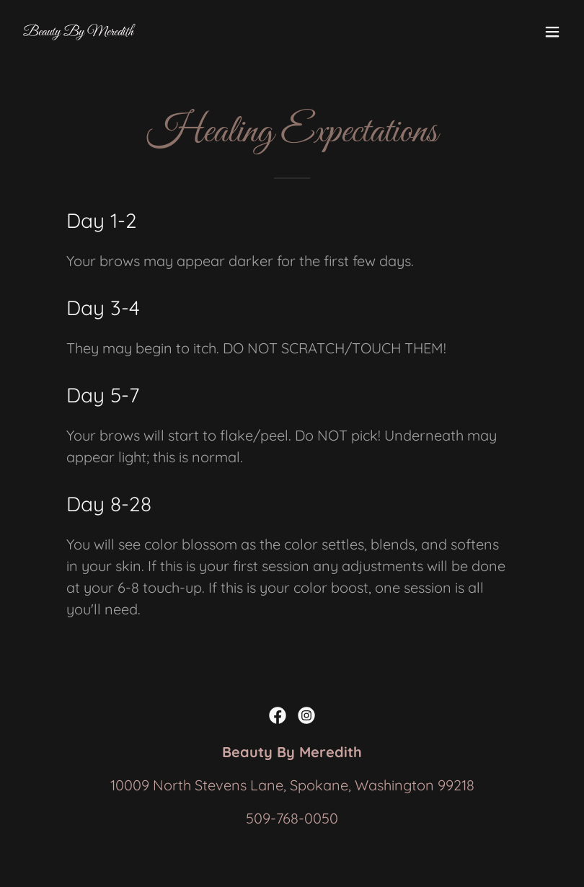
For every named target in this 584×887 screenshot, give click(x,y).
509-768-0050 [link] (292, 818)
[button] (552, 31)
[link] (78, 30)
